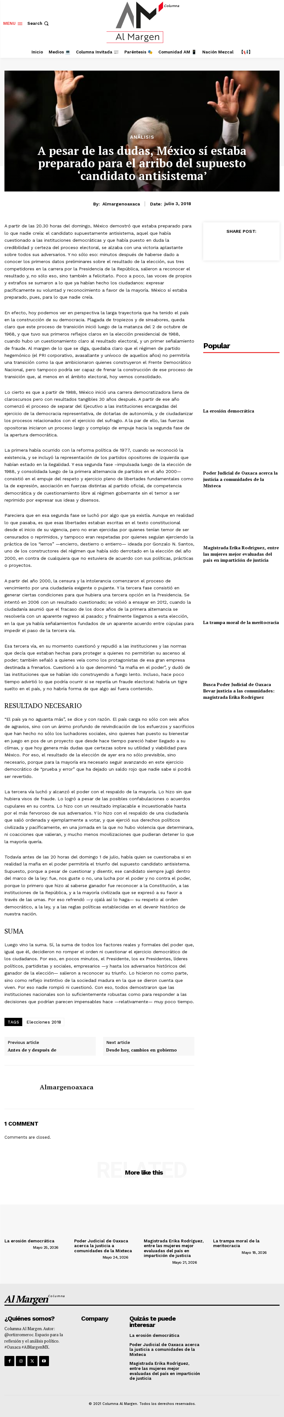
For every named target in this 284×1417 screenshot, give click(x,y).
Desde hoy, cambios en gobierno (141, 1050)
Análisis (142, 137)
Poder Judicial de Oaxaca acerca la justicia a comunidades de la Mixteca (240, 479)
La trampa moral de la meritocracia (241, 622)
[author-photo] (18, 1247)
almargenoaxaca (121, 203)
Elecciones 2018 (43, 1022)
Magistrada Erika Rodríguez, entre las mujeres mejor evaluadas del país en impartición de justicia (241, 554)
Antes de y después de (32, 1050)
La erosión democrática (228, 411)
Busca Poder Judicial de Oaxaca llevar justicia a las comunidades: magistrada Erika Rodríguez (238, 690)
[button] (38, 23)
